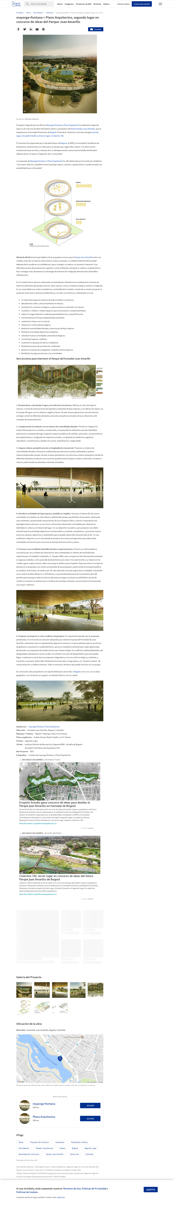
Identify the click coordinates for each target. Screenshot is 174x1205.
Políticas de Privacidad (94, 1188)
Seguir (90, 1078)
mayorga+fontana (36, 726)
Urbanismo (59, 1115)
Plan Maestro (24, 1121)
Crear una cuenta (142, 4)
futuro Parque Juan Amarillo (83, 128)
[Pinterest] (43, 29)
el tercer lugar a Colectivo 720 (50, 135)
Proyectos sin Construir (39, 1115)
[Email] (37, 29)
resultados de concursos (29, 1127)
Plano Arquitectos (71, 125)
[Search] (42, 4)
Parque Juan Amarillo (83, 257)
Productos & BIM (83, 4)
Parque (62, 1121)
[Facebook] (18, 29)
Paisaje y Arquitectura (44, 1121)
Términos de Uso (72, 1188)
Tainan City (74, 1127)
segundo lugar (90, 1121)
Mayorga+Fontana (54, 125)
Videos (106, 4)
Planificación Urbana (79, 1115)
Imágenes (69, 4)
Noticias (97, 4)
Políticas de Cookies (27, 1192)
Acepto (150, 1189)
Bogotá (53, 132)
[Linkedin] (31, 29)
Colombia (89, 1127)
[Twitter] (25, 29)
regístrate (61, 1197)
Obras (60, 4)
